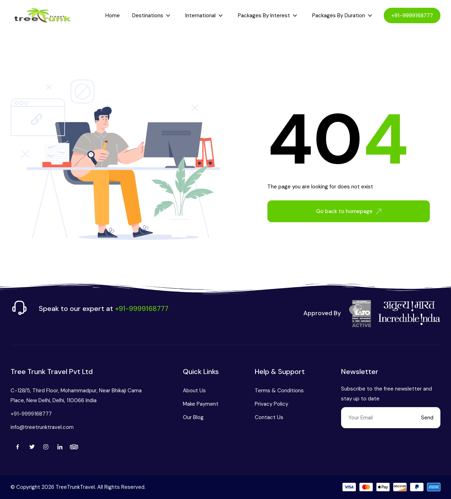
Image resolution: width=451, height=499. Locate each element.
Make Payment (200, 403)
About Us (194, 390)
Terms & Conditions (279, 390)
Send (427, 417)
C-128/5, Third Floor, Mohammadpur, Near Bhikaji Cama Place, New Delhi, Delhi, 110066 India (76, 395)
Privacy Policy (271, 403)
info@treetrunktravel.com (42, 427)
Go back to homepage (348, 211)
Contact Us (269, 417)
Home (112, 15)
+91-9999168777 (412, 15)
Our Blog (193, 417)
